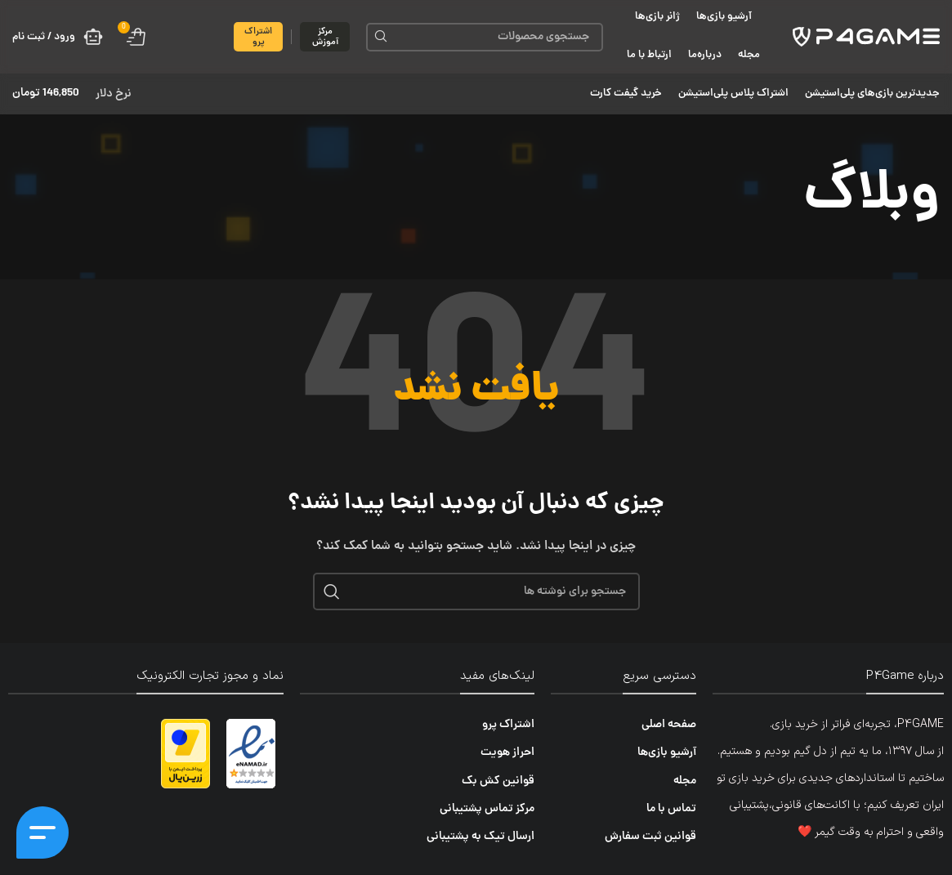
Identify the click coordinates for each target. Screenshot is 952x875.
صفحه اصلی (668, 725)
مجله (684, 780)
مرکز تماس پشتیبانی (487, 809)
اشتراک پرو (258, 37)
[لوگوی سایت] (866, 38)
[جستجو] (484, 37)
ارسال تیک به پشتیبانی (480, 837)
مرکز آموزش (325, 37)
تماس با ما (671, 809)
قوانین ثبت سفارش (650, 837)
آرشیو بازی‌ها (666, 752)
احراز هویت (507, 752)
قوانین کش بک (498, 780)
